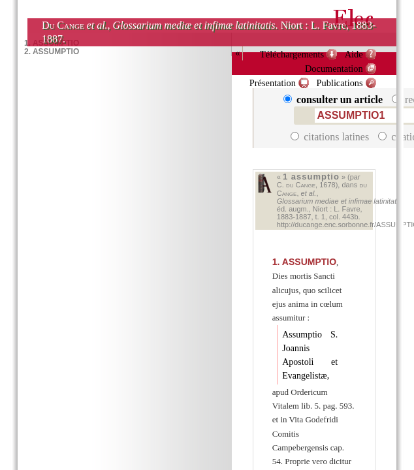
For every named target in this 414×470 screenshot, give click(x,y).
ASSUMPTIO (304, 262)
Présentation (272, 83)
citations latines (331, 136)
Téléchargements (292, 54)
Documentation (334, 68)
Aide (354, 54)
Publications (339, 83)
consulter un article (334, 99)
